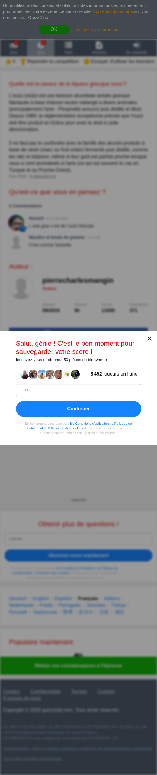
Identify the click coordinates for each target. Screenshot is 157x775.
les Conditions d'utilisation (89, 423)
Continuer (78, 408)
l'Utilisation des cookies (65, 428)
